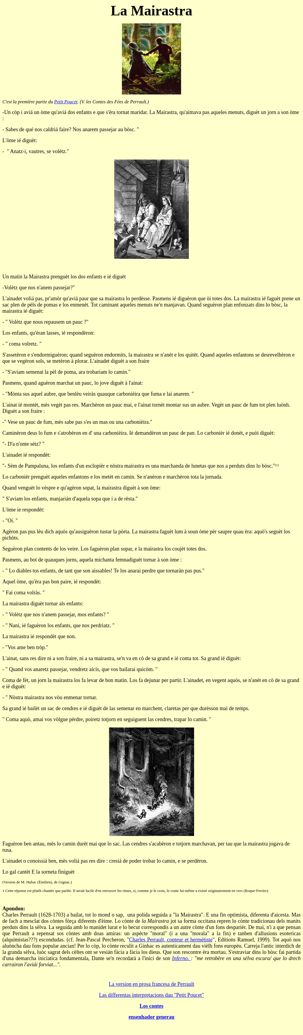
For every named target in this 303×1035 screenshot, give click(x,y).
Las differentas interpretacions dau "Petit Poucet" (151, 995)
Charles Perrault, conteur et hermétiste (170, 940)
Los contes (152, 1006)
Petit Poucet (66, 101)
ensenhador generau (151, 1017)
